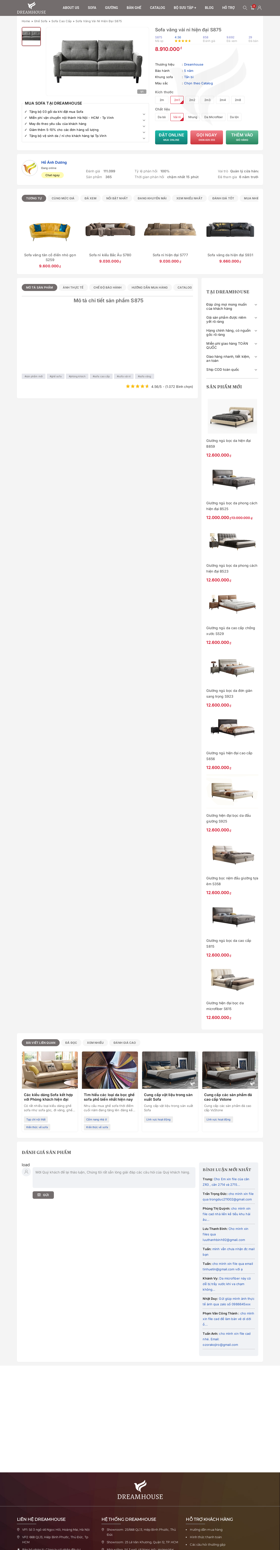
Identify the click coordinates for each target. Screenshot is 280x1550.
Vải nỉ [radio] (177, 117)
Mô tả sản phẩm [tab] (39, 287)
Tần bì (189, 77)
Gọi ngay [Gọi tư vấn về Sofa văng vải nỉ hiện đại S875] (206, 137)
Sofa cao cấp (61, 21)
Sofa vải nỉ (124, 376)
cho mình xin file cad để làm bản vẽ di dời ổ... (228, 1318)
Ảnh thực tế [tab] (73, 287)
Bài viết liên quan (41, 1043)
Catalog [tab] (185, 287)
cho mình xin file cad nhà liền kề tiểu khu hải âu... (227, 1213)
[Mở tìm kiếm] (245, 8)
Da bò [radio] (162, 117)
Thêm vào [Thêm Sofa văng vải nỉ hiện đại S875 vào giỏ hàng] (242, 137)
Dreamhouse (193, 64)
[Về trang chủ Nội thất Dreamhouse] (31, 7)
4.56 (178, 37)
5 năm (189, 71)
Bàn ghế (134, 8)
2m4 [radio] (223, 100)
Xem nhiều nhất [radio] (189, 198)
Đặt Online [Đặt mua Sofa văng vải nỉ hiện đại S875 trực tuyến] (171, 137)
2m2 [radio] (192, 100)
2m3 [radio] (207, 100)
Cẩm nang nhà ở (96, 1119)
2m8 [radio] (238, 100)
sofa (92, 8)
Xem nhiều (95, 1043)
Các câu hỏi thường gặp (207, 1544)
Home (26, 21)
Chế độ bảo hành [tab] (107, 287)
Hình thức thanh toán (206, 1537)
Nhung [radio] (192, 117)
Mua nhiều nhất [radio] (257, 198)
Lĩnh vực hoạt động (158, 1119)
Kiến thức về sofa (37, 1127)
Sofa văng (145, 376)
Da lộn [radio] (234, 117)
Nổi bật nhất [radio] (117, 198)
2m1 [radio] (177, 100)
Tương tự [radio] (34, 198)
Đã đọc (71, 1043)
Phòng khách (78, 376)
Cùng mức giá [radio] (63, 198)
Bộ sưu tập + (185, 8)
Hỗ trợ (228, 8)
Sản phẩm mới (34, 376)
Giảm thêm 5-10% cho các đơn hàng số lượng (64, 130)
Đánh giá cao (125, 1043)
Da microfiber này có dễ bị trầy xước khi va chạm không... (227, 1283)
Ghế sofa (41, 21)
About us (71, 8)
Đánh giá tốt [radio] (223, 198)
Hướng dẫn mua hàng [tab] (150, 287)
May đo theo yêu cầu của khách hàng (57, 124)
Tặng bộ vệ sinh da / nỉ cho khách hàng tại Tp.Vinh (68, 136)
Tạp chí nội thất (36, 1119)
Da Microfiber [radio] (213, 117)
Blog (209, 8)
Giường (111, 8)
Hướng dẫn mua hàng (206, 1529)
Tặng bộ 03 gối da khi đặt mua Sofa (56, 112)
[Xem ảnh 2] (31, 36)
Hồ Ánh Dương (54, 162)
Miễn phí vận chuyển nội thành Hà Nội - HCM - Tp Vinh (71, 118)
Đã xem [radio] (90, 198)
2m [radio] (162, 100)
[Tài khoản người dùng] (259, 8)
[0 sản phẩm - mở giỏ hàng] (252, 8)
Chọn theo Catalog (198, 83)
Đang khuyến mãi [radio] (152, 198)
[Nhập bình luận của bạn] (114, 1177)
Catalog (157, 8)
